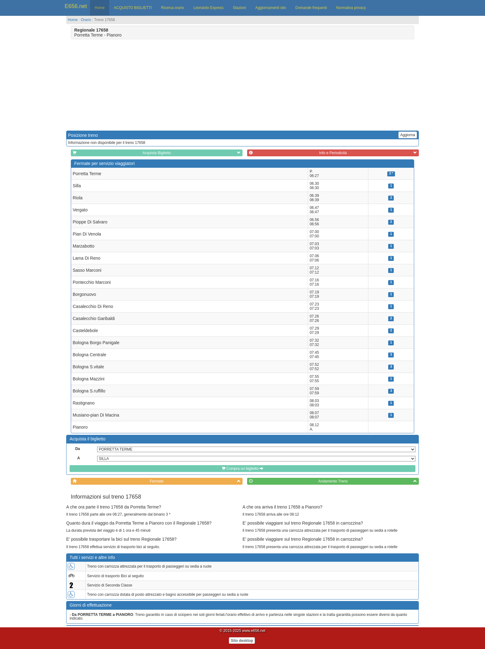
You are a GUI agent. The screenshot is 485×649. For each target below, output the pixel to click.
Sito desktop (242, 640)
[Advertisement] (118, 84)
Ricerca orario (172, 8)
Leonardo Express (208, 8)
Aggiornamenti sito (270, 8)
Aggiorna (407, 135)
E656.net (76, 6)
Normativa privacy (351, 8)
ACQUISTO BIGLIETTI (133, 8)
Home (100, 8)
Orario (86, 20)
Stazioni (239, 8)
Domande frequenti (311, 8)
